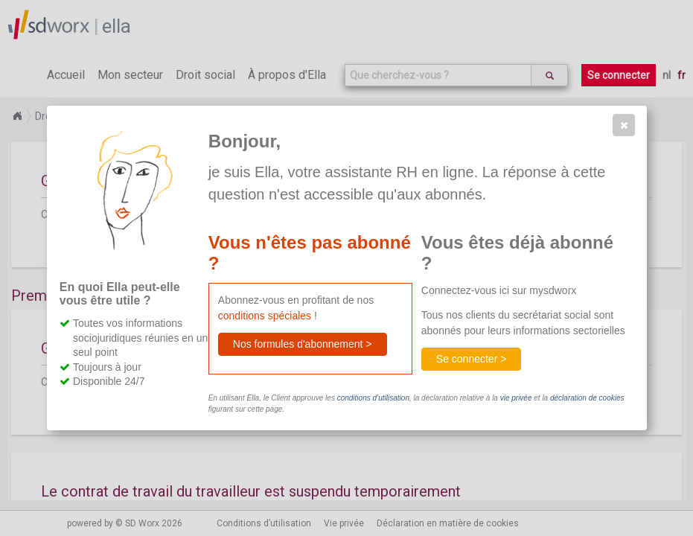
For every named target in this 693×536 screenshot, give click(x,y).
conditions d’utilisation (373, 398)
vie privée (516, 398)
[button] (624, 125)
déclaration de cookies (587, 398)
